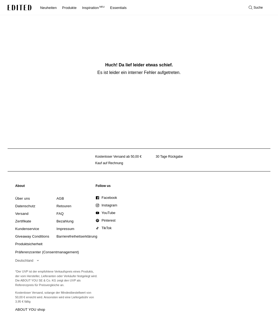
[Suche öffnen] (256, 7)
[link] (20, 187)
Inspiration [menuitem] (93, 7)
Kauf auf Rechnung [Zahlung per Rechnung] (109, 163)
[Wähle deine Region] (28, 260)
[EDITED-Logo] (19, 7)
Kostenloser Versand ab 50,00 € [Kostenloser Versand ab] (118, 156)
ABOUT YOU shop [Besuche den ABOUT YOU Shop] (30, 309)
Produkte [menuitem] (69, 7)
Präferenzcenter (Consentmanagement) (47, 252)
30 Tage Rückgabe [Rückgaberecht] (169, 156)
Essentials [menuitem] (118, 7)
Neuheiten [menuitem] (48, 7)
